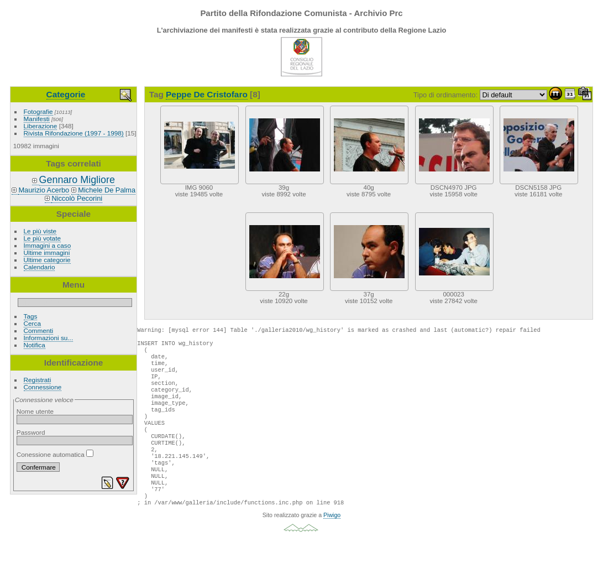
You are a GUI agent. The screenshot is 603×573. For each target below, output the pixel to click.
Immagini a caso (47, 245)
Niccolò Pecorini (76, 198)
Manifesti (37, 118)
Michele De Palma (106, 190)
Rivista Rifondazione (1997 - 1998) (74, 133)
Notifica (34, 344)
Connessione (43, 386)
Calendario (39, 266)
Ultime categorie (47, 259)
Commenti (39, 330)
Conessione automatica (55, 454)
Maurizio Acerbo (43, 190)
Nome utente (35, 411)
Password (31, 432)
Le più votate (42, 238)
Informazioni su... (49, 337)
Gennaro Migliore (77, 179)
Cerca (32, 323)
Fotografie (38, 111)
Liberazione (40, 125)
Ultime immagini (47, 252)
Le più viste (40, 231)
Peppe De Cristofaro (207, 94)
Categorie (66, 94)
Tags (31, 316)
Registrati (37, 379)
